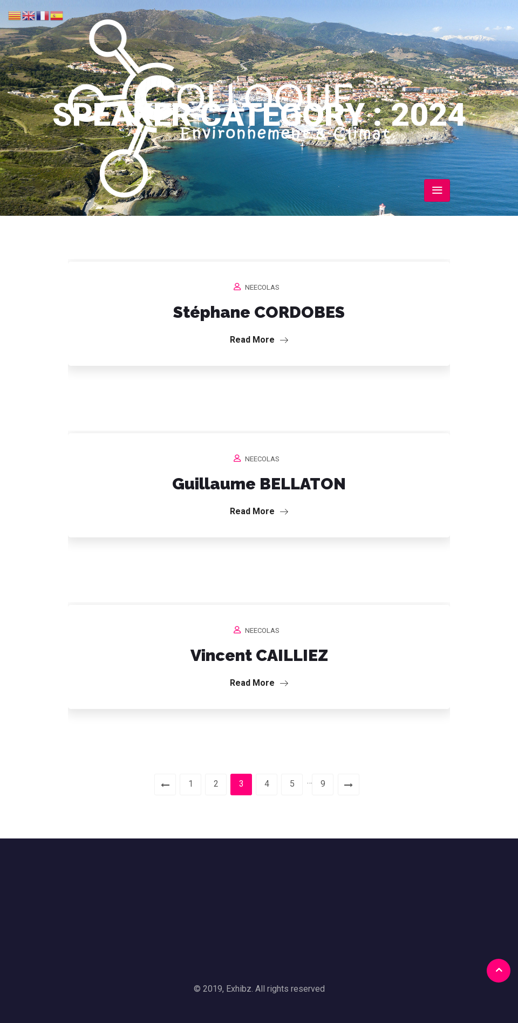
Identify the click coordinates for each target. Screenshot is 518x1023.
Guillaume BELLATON (259, 483)
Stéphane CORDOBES (259, 312)
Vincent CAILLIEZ (259, 655)
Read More (259, 340)
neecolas (262, 287)
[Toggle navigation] (437, 190)
